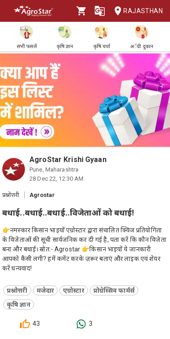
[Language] (100, 11)
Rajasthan (136, 11)
